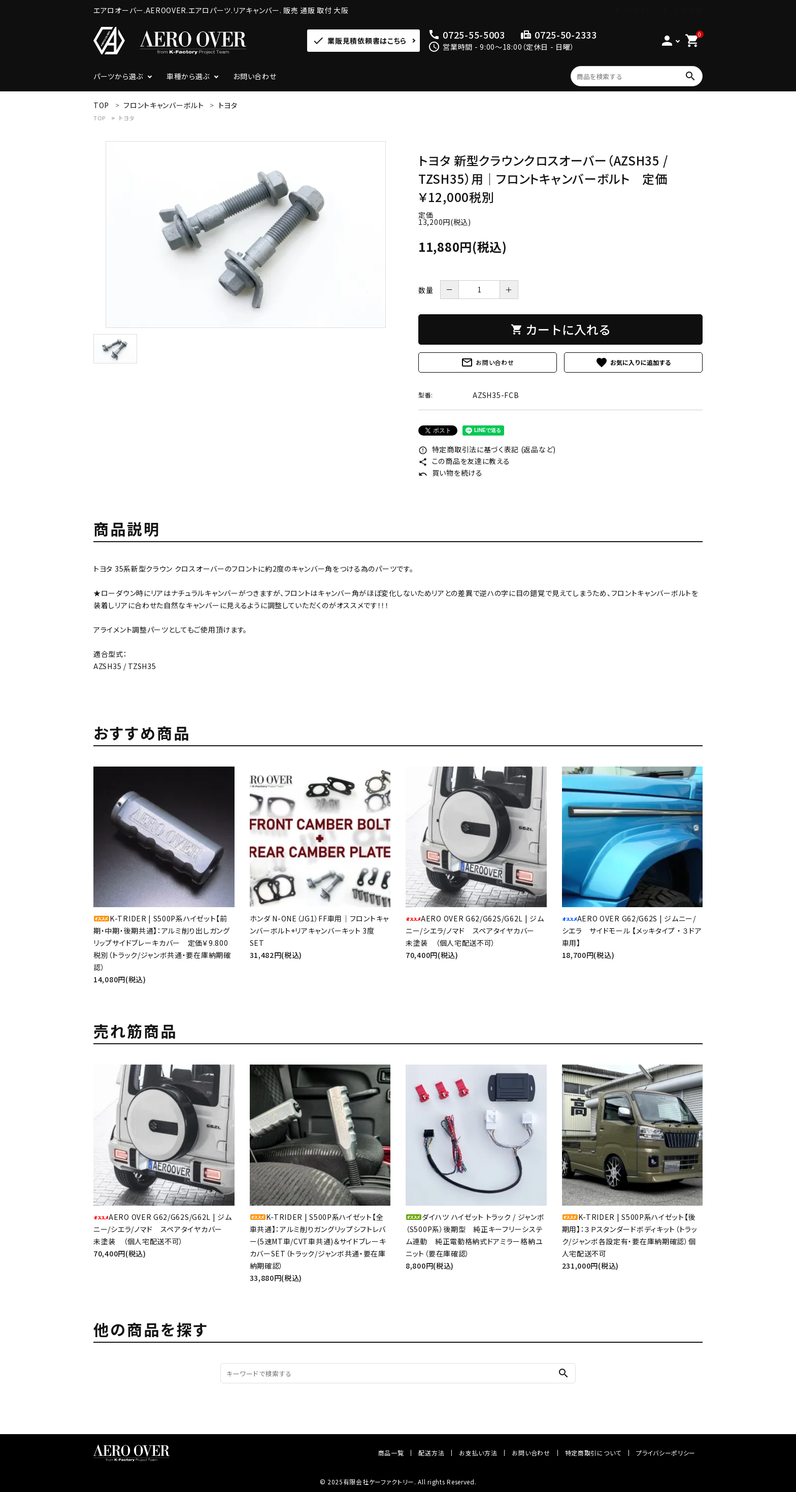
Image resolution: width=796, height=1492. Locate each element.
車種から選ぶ (188, 76)
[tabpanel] (245, 234)
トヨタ (127, 118)
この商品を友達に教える (464, 461)
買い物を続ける (450, 473)
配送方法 (431, 1452)
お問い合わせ (254, 76)
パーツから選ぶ (118, 76)
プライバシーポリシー (665, 1452)
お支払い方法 (478, 1452)
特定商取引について (593, 1452)
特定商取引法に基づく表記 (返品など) (487, 449)
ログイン (638, 10)
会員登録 (688, 10)
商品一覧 (391, 1452)
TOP (99, 118)
